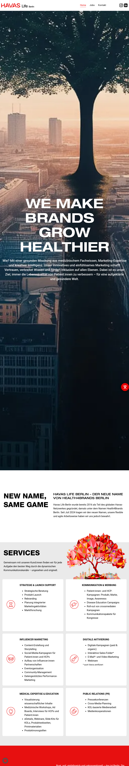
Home (83, 5)
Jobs (92, 5)
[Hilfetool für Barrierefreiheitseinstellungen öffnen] (125, 387)
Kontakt (102, 5)
